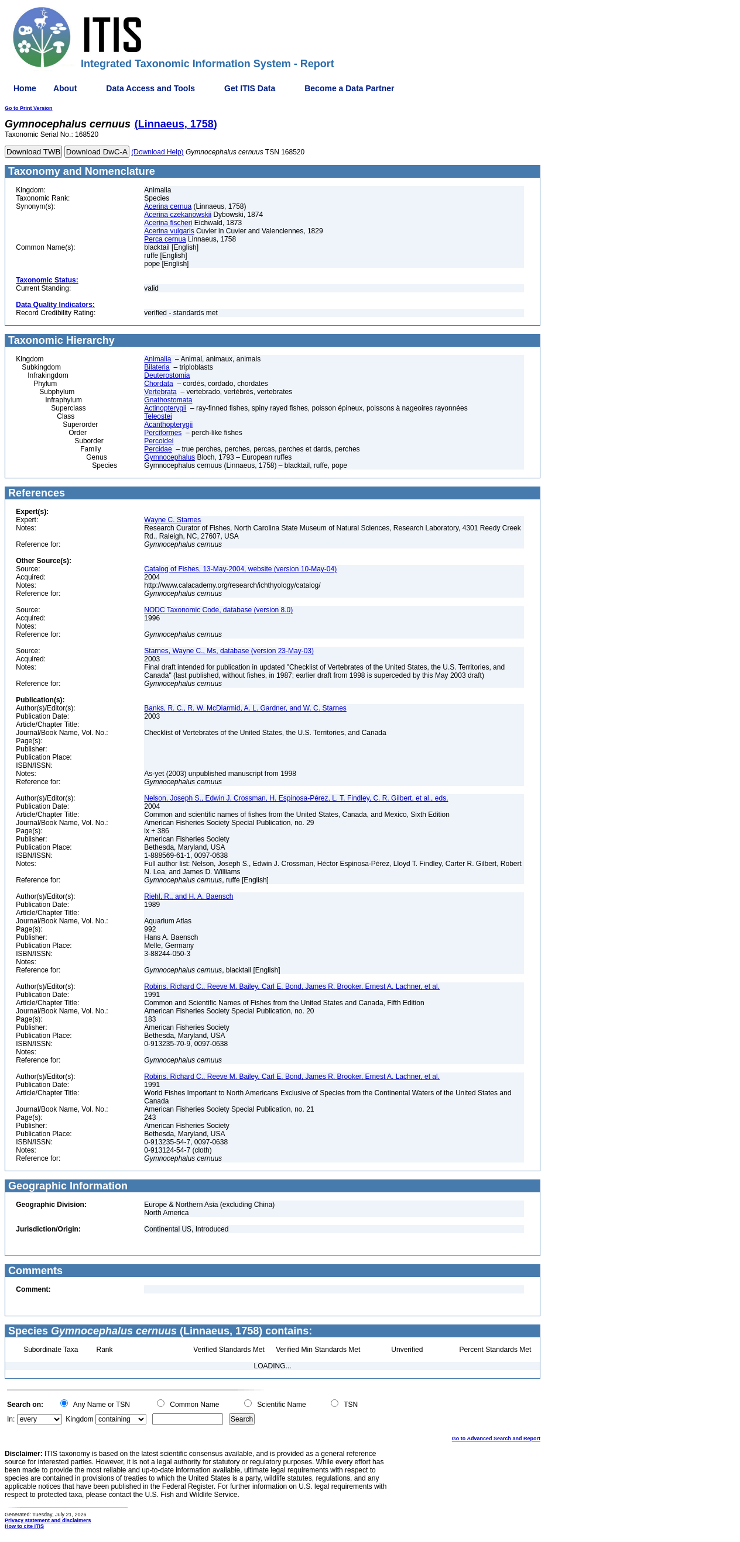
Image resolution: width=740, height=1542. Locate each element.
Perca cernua (165, 239)
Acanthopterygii (168, 424)
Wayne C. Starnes (172, 520)
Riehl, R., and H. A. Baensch (188, 896)
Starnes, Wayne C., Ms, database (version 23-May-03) (229, 651)
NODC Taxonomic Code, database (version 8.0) (218, 610)
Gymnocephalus (169, 457)
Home (24, 88)
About (65, 88)
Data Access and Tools (150, 88)
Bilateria (156, 367)
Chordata (158, 384)
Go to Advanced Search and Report (496, 1438)
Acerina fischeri (168, 223)
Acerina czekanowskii (177, 215)
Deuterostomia (167, 375)
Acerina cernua (167, 206)
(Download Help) (157, 152)
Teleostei (158, 416)
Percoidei (158, 441)
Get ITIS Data (249, 88)
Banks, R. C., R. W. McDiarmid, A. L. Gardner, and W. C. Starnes (245, 708)
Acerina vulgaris (169, 231)
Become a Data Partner (349, 88)
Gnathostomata (168, 400)
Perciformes (162, 433)
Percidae (158, 449)
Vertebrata (160, 392)
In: (11, 1419)
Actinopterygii (165, 408)
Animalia (157, 359)
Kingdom (79, 1419)
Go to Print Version (29, 108)
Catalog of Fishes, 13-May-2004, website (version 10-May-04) (240, 569)
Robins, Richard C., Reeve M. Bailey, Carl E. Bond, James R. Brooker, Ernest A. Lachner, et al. (292, 986)
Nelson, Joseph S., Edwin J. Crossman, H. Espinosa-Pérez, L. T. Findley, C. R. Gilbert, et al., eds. (296, 798)
